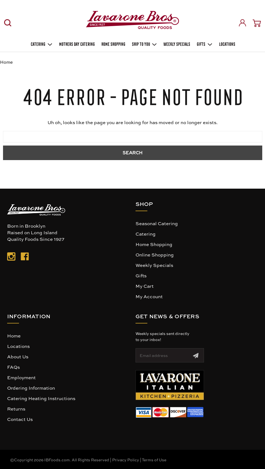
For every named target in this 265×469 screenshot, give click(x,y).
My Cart (145, 286)
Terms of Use (154, 459)
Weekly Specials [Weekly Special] (176, 43)
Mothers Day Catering (76, 43)
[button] (170, 385)
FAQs (13, 367)
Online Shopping (155, 254)
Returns (16, 408)
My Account (149, 296)
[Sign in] (242, 22)
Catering (41, 43)
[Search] (7, 22)
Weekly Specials (154, 265)
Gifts (204, 43)
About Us (17, 356)
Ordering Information (31, 387)
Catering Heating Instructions (41, 398)
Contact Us (20, 419)
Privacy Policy (125, 459)
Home (14, 335)
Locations (227, 43)
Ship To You (144, 43)
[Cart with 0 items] (257, 23)
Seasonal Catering (157, 223)
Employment (21, 377)
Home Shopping (113, 43)
